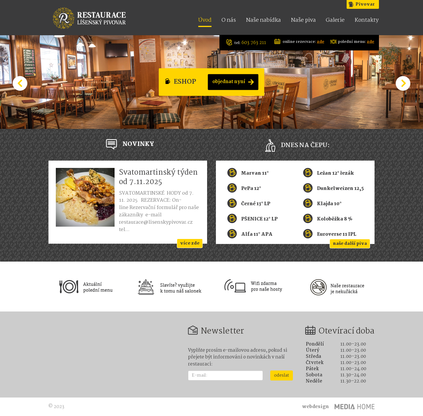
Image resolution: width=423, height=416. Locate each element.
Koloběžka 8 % (334, 219)
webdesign (315, 406)
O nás (228, 20)
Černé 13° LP (255, 203)
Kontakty (367, 20)
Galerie (335, 20)
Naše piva (303, 20)
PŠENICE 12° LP (259, 219)
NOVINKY (138, 144)
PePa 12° (251, 188)
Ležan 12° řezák (335, 173)
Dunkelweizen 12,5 (340, 188)
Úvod (205, 20)
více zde (189, 243)
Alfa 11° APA (257, 234)
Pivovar (365, 4)
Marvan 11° (255, 173)
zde (320, 41)
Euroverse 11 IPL (336, 234)
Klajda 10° (329, 203)
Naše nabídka (263, 20)
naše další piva (350, 243)
